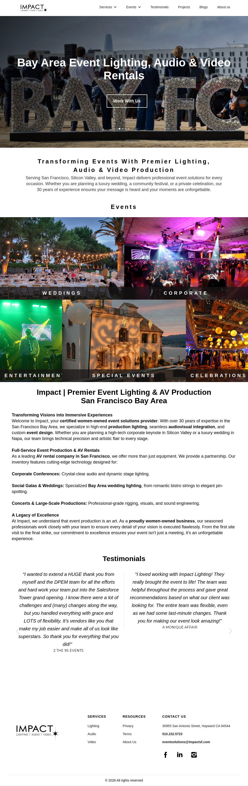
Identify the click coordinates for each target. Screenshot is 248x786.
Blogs (203, 7)
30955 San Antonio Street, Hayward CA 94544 (196, 726)
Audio (92, 734)
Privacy (128, 726)
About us (223, 7)
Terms (127, 734)
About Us (129, 742)
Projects (184, 7)
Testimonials (160, 7)
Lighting (93, 726)
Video (92, 742)
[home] (36, 8)
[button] (108, 7)
